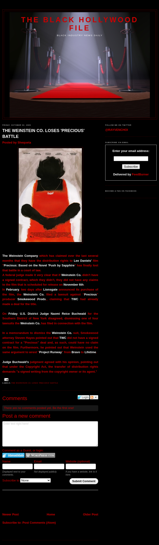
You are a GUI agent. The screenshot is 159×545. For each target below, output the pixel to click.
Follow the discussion (94, 397)
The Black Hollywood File (79, 24)
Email (38, 461)
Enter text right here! (50, 434)
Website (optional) (78, 461)
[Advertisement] (29, 502)
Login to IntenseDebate (13, 455)
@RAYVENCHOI (116, 130)
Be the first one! (63, 408)
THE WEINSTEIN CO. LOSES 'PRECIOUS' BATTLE (43, 133)
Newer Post (10, 514)
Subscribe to (26, 480)
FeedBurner (140, 174)
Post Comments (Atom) (39, 522)
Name (6, 461)
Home (51, 514)
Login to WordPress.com (40, 455)
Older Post (90, 514)
